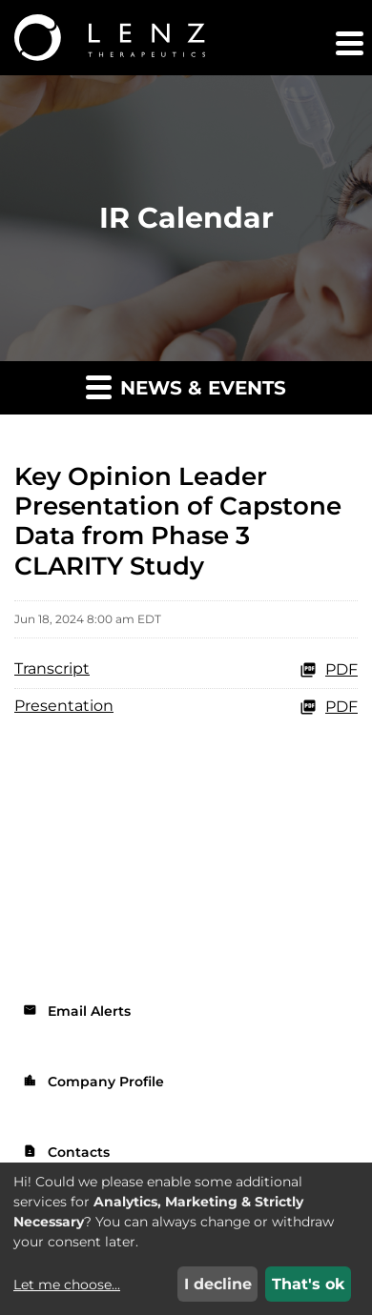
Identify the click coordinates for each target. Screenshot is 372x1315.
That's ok (308, 1284)
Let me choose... (66, 1284)
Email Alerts (77, 1011)
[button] (348, 43)
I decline (218, 1284)
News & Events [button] (186, 386)
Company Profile (93, 1081)
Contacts (66, 1152)
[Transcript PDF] (186, 669)
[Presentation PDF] (186, 707)
